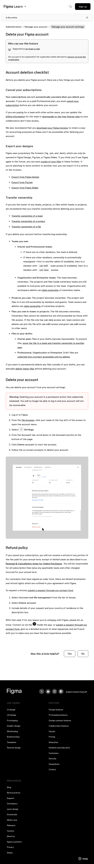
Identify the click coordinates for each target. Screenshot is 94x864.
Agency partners (14, 842)
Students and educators (59, 747)
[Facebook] (61, 691)
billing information (15, 116)
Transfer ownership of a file (26, 226)
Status (10, 853)
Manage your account (36, 26)
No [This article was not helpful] (83, 653)
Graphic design (13, 726)
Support (10, 798)
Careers (10, 831)
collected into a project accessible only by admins (43, 356)
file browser (27, 420)
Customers (54, 753)
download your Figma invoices (52, 128)
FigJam (52, 731)
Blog (9, 787)
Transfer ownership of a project (28, 221)
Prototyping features (58, 715)
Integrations (54, 764)
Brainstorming (13, 737)
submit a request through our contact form (50, 590)
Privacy (10, 847)
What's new (12, 820)
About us (11, 836)
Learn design (12, 809)
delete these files (24, 368)
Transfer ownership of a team (27, 216)
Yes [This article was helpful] (70, 653)
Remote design (14, 747)
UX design (11, 715)
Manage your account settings (68, 26)
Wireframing (12, 731)
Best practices (13, 793)
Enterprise (53, 742)
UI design (11, 709)
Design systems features (60, 720)
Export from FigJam (22, 182)
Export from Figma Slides (25, 187)
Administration (13, 26)
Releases (11, 825)
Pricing (52, 737)
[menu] (76, 692)
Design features (56, 709)
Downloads (12, 814)
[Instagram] (54, 691)
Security (52, 758)
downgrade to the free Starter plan (61, 116)
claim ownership (50, 290)
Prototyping (12, 720)
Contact (52, 769)
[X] (41, 691)
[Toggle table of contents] (47, 17)
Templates (11, 742)
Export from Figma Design (25, 177)
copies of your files (51, 161)
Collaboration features (59, 726)
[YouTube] (48, 691)
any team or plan (32, 49)
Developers (12, 803)
